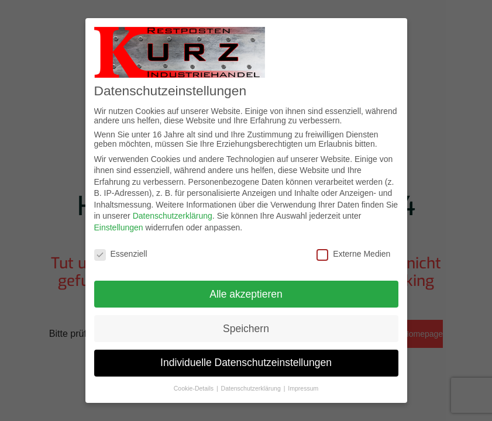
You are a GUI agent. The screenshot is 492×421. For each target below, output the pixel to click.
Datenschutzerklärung (172, 215)
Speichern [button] (246, 328)
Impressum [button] (303, 388)
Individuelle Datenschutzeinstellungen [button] (246, 362)
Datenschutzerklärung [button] (252, 388)
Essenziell (120, 253)
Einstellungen (118, 227)
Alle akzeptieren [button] (246, 294)
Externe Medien (353, 253)
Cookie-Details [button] (194, 388)
